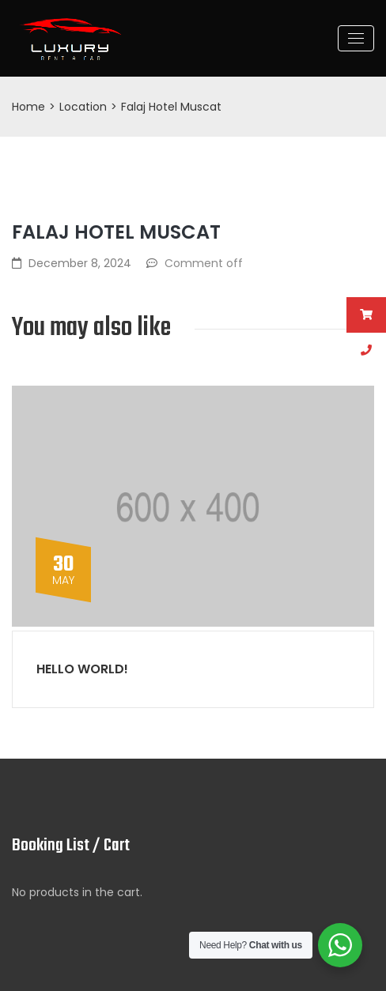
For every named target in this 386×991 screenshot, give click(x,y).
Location (83, 107)
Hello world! (82, 669)
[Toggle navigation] (356, 38)
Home (28, 107)
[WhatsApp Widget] (340, 945)
